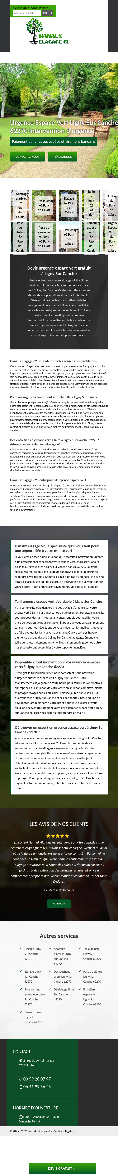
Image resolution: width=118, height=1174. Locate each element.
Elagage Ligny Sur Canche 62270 (33, 954)
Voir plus (59, 903)
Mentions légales (63, 1131)
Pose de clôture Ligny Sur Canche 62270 (92, 976)
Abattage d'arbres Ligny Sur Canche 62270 (62, 956)
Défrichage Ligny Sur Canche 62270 (64, 994)
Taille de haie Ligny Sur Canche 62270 (92, 954)
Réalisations (63, 157)
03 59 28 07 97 (23, 2)
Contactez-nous (27, 157)
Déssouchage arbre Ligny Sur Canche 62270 (63, 976)
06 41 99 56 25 (49, 2)
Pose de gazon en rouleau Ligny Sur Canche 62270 (35, 997)
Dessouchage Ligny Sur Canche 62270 (33, 1017)
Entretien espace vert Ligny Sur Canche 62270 (92, 997)
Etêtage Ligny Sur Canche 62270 (33, 976)
